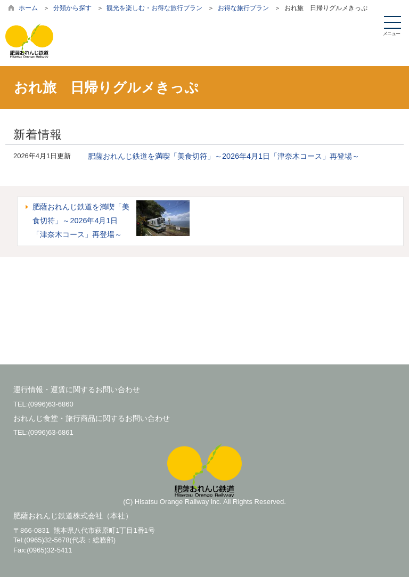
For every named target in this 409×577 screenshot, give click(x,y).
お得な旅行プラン (243, 8)
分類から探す (72, 8)
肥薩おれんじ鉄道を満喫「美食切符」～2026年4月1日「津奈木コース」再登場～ (223, 156)
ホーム (28, 8)
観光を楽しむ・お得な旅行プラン (154, 8)
